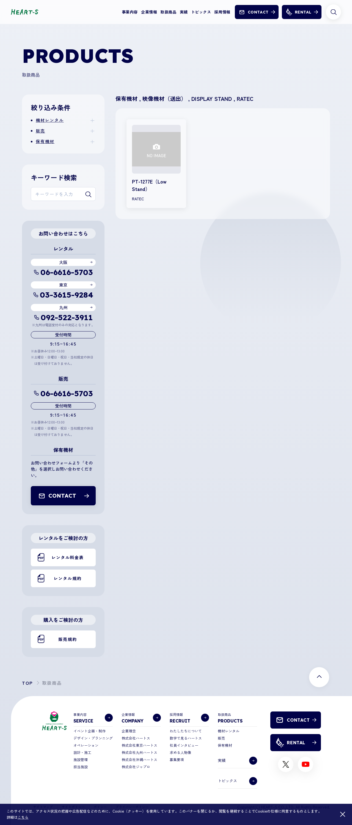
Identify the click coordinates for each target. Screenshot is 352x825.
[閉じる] (342, 814)
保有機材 (45, 141)
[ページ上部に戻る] (319, 677)
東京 (63, 285)
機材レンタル (50, 120)
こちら (23, 817)
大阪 (63, 262)
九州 (63, 307)
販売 (40, 131)
